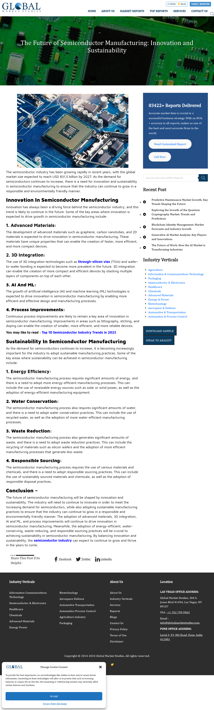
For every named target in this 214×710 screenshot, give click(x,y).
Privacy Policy (119, 629)
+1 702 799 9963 (178, 612)
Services (115, 605)
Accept (54, 696)
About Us (116, 592)
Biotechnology (157, 303)
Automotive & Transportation (167, 312)
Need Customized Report (170, 144)
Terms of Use (118, 635)
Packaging (154, 278)
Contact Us (116, 623)
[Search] (203, 178)
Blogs (113, 617)
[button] (100, 667)
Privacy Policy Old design (55, 703)
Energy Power (18, 627)
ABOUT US (107, 11)
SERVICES (179, 11)
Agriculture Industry (72, 617)
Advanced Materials (160, 295)
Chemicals (154, 291)
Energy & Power (158, 299)
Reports (115, 611)
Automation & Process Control (167, 316)
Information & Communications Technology (176, 274)
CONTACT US (199, 11)
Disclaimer (116, 641)
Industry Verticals (121, 599)
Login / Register (200, 4)
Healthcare (155, 287)
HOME (92, 11)
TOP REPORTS (158, 11)
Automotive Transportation (76, 605)
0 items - (176, 4)
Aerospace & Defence (162, 308)
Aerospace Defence (71, 599)
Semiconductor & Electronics (166, 282)
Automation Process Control (77, 611)
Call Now (159, 157)
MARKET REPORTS (132, 11)
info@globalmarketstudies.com (180, 622)
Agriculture (155, 270)
